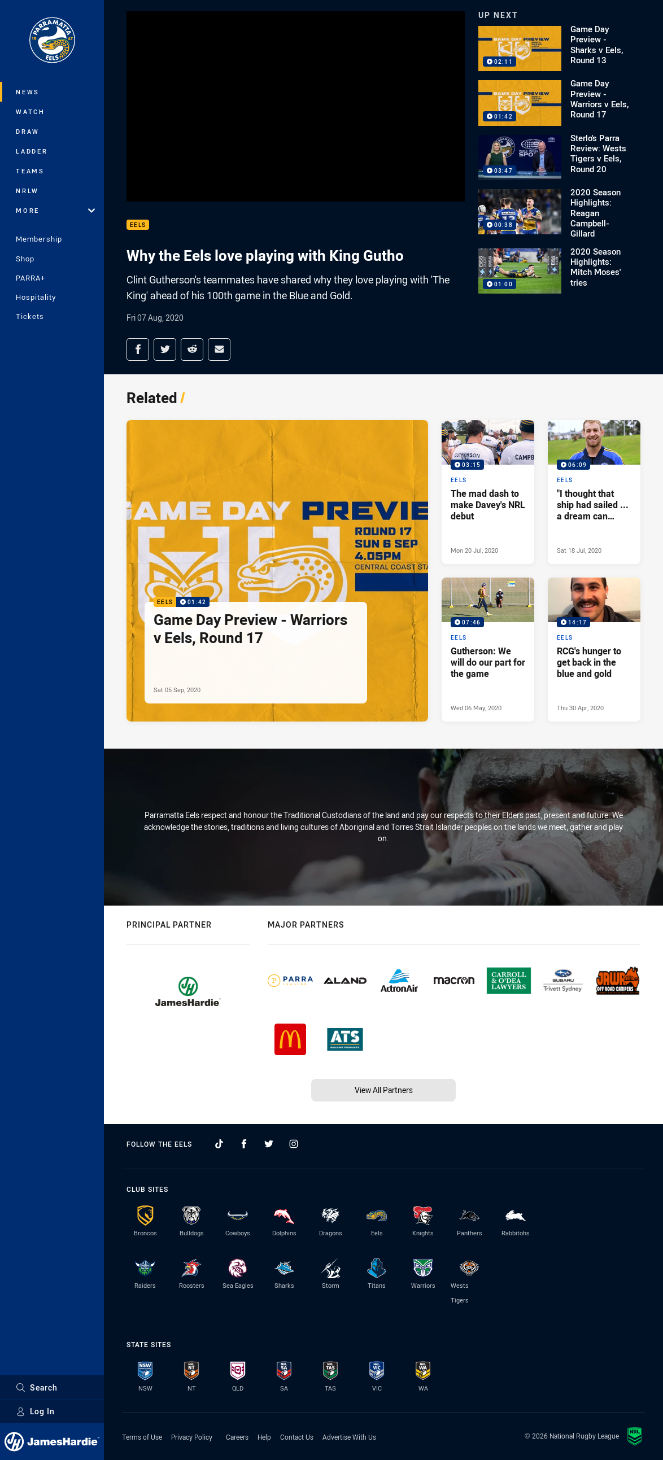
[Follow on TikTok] (219, 1144)
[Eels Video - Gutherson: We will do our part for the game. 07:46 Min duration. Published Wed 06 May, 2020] (488, 650)
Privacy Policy (191, 1436)
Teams (30, 171)
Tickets (30, 316)
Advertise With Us (349, 1436)
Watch (30, 111)
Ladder (32, 151)
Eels (138, 225)
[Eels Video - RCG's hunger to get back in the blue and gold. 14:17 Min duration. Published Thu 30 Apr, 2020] (594, 650)
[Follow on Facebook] (243, 1144)
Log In (35, 1411)
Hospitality (36, 297)
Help (264, 1436)
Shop (25, 258)
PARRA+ (30, 278)
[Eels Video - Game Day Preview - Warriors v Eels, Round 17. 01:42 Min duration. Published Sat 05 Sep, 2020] (277, 571)
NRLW (27, 190)
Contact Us (296, 1436)
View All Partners (384, 1090)
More (55, 210)
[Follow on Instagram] (293, 1144)
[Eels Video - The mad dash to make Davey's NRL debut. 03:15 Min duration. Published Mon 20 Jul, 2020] (488, 492)
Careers (237, 1436)
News (28, 92)
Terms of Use (142, 1436)
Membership (39, 239)
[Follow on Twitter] (268, 1144)
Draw (28, 131)
